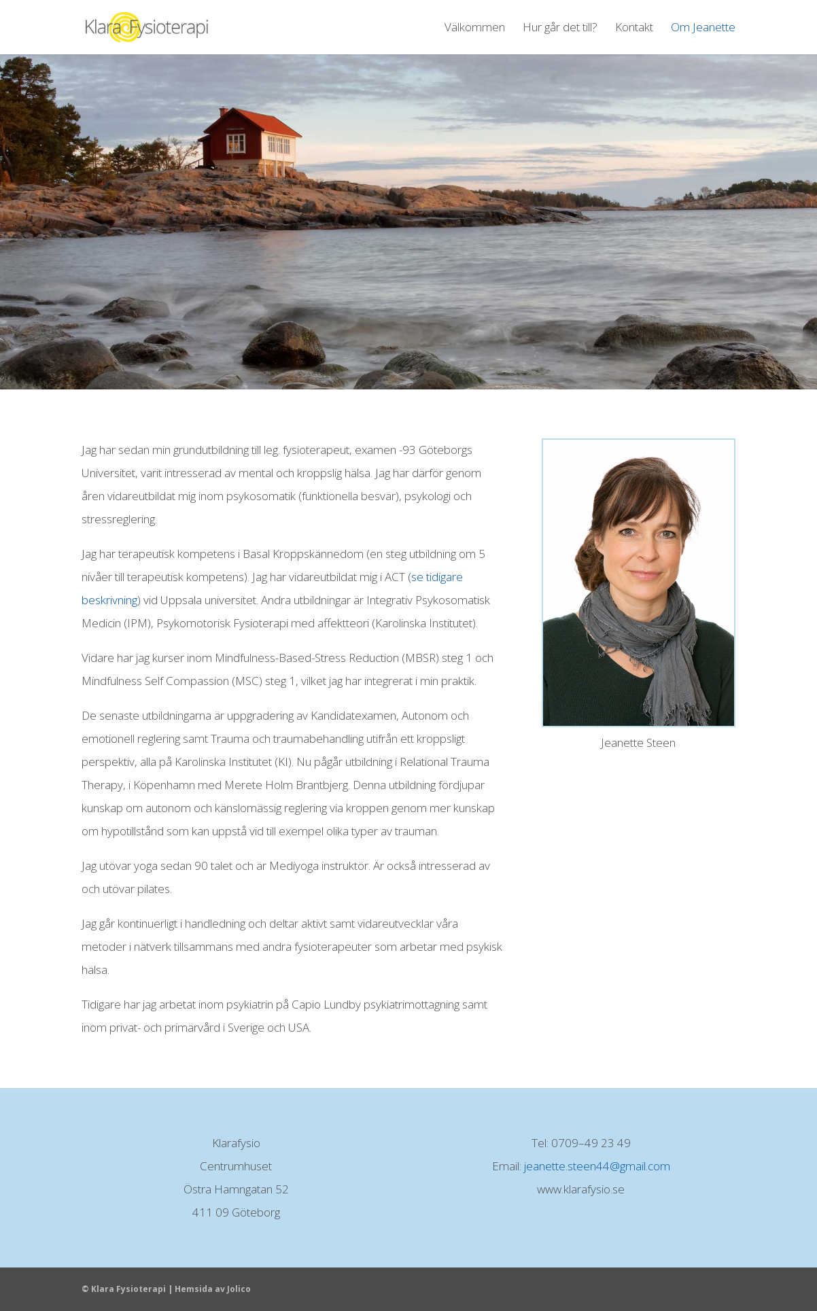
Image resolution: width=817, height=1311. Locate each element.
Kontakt (634, 28)
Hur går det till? (560, 28)
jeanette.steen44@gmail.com (597, 1166)
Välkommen (475, 28)
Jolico (239, 1289)
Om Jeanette (703, 28)
